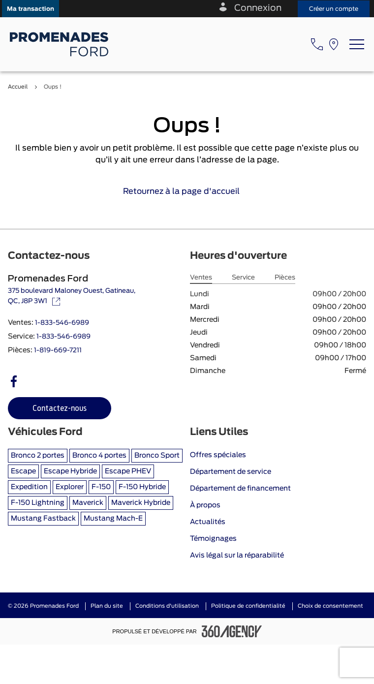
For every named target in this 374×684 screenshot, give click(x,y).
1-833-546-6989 (62, 323)
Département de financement (240, 488)
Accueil (18, 87)
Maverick (87, 502)
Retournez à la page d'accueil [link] (187, 191)
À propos (205, 505)
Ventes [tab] (201, 278)
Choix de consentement (330, 606)
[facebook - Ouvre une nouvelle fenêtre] (14, 381)
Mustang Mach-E (113, 518)
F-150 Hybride (142, 487)
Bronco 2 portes (37, 455)
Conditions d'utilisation (167, 606)
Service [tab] (243, 278)
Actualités (207, 522)
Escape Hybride (70, 471)
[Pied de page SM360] (232, 631)
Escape (23, 471)
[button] (30, 8)
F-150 (101, 487)
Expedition (29, 487)
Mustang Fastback (43, 518)
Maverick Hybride (140, 502)
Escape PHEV (128, 471)
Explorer (70, 487)
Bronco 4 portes (99, 455)
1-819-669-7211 (58, 350)
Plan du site (107, 606)
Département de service (230, 471)
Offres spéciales (218, 455)
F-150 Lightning (37, 502)
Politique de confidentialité (248, 606)
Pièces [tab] (285, 278)
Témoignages (213, 538)
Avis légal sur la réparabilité (237, 555)
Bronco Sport (157, 455)
